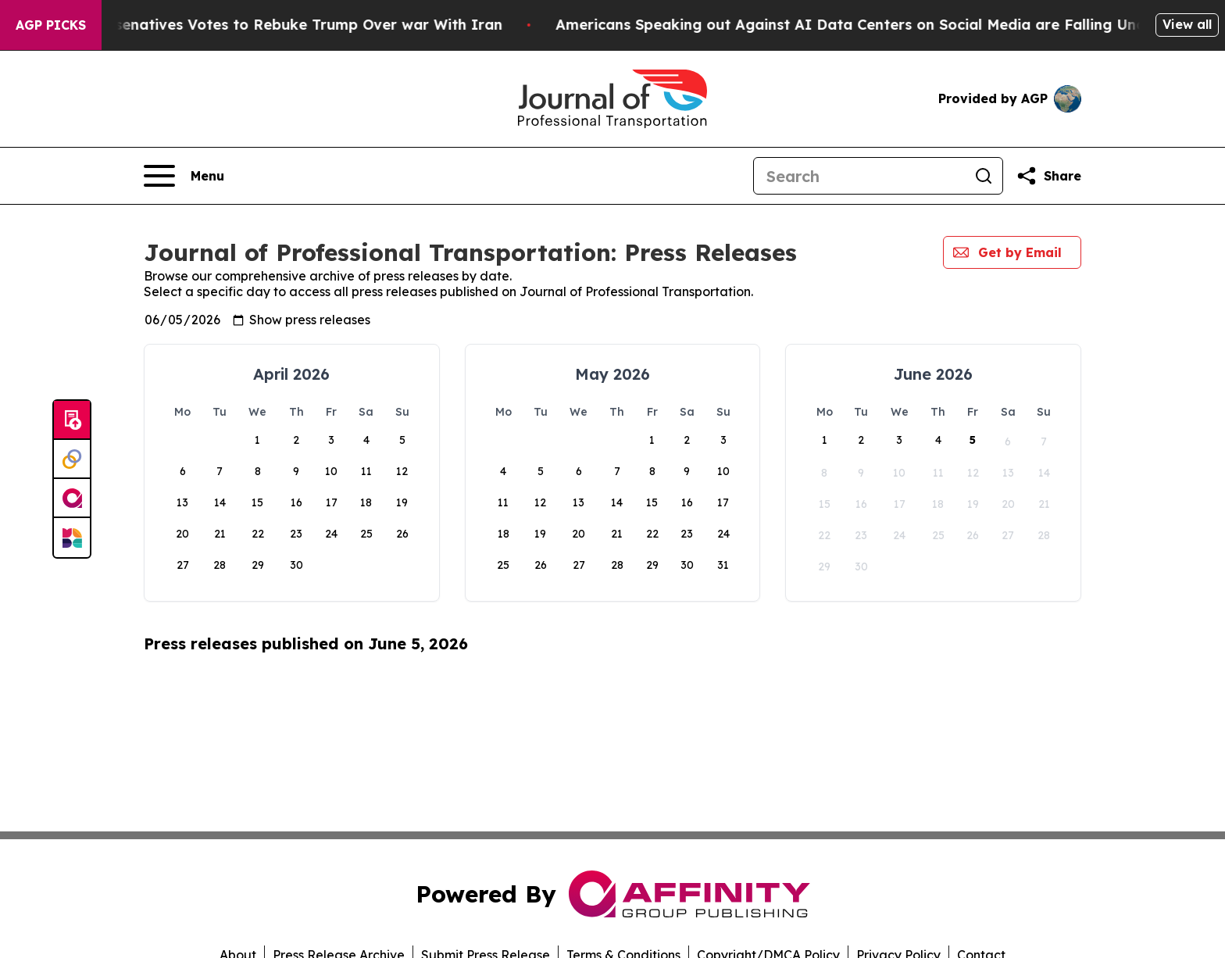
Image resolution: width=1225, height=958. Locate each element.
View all (1187, 24)
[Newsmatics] (72, 537)
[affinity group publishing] (72, 498)
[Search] (859, 176)
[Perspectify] (72, 459)
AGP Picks (51, 25)
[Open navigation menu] (184, 175)
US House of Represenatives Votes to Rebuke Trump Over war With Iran (290, 25)
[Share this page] (1048, 175)
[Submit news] (72, 420)
